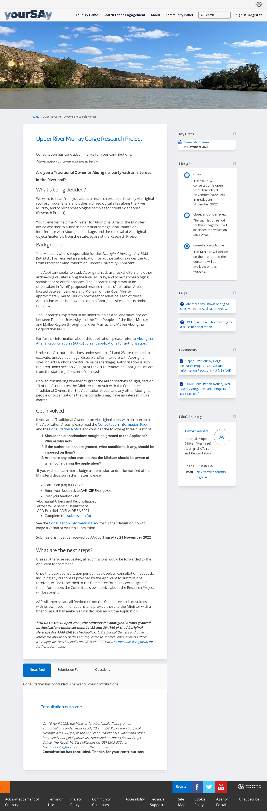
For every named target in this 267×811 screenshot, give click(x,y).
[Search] (214, 15)
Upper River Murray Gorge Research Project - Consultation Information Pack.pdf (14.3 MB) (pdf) (205, 366)
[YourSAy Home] (87, 15)
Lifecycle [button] (207, 164)
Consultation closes (196, 142)
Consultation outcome (61, 707)
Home (35, 116)
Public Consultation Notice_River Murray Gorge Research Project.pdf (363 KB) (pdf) (205, 389)
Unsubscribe (249, 799)
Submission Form (70, 670)
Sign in (241, 15)
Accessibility (135, 799)
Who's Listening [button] (207, 417)
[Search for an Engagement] (124, 15)
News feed (37, 670)
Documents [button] (207, 350)
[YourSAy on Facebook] (197, 787)
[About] (155, 15)
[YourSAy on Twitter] (209, 787)
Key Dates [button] (207, 134)
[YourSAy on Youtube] (221, 787)
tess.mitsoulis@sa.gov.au (129, 641)
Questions (102, 670)
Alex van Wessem (196, 431)
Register (255, 15)
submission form (80, 515)
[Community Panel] (179, 15)
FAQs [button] (207, 293)
